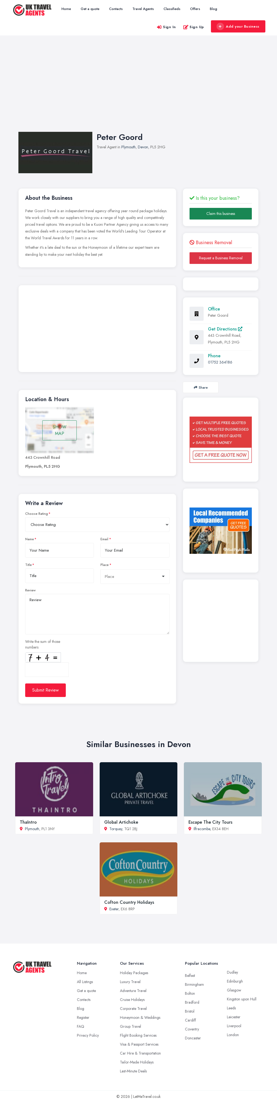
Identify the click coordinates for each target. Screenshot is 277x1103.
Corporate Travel (133, 1008)
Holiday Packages (134, 973)
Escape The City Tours (210, 822)
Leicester (233, 1017)
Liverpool (234, 1026)
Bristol (189, 1011)
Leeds (231, 1008)
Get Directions (225, 329)
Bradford (192, 1002)
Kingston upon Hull (241, 999)
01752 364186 (220, 362)
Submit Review (45, 690)
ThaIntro (28, 822)
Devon (143, 147)
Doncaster (193, 1038)
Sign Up (193, 27)
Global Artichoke (121, 822)
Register (83, 1017)
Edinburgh (235, 981)
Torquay (115, 829)
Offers (195, 8)
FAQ (80, 1026)
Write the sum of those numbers (42, 644)
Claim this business (220, 213)
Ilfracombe (202, 829)
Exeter (114, 909)
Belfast (190, 975)
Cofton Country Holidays (129, 902)
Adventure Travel (133, 990)
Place (104, 564)
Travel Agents (143, 8)
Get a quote (90, 8)
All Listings (85, 981)
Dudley (232, 972)
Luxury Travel (130, 981)
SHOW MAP (59, 430)
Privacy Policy (88, 1035)
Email (104, 539)
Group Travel (130, 1026)
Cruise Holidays (132, 999)
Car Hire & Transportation (140, 1053)
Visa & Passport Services (139, 1044)
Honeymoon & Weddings (140, 1017)
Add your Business (238, 26)
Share (201, 387)
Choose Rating (36, 513)
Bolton (190, 993)
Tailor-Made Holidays (137, 1062)
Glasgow (234, 990)
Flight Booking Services (138, 1035)
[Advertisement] (138, 89)
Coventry (192, 1029)
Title (28, 564)
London (233, 1034)
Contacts (116, 8)
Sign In (166, 27)
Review (30, 590)
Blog (213, 8)
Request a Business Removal (221, 258)
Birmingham (194, 984)
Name (29, 539)
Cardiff (190, 1020)
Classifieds (172, 8)
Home (66, 8)
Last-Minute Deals (133, 1071)
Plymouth (128, 147)
